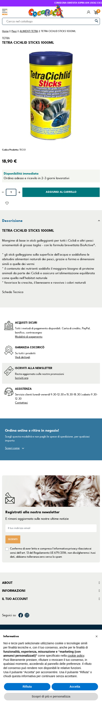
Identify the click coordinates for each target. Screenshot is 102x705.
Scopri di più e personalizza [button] (51, 696)
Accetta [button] (75, 686)
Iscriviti (13, 539)
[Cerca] (51, 21)
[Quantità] (11, 192)
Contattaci (21, 402)
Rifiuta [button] (27, 686)
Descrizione (12, 221)
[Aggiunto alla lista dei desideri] (7, 203)
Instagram (27, 615)
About (7, 582)
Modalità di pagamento (28, 336)
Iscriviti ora (21, 378)
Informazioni (13, 590)
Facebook (20, 615)
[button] (96, 636)
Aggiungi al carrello (61, 192)
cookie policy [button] (76, 655)
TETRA (6, 38)
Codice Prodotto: (10, 150)
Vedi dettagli (22, 357)
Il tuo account (15, 599)
